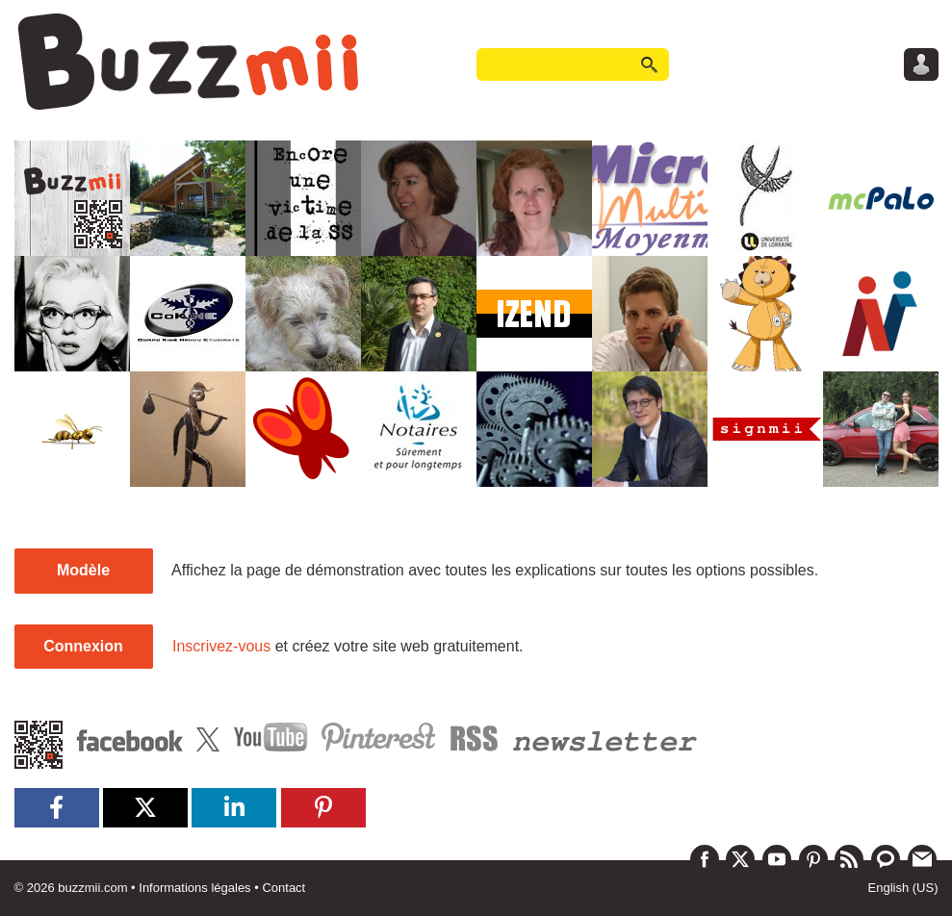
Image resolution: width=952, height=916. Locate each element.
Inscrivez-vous (221, 646)
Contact (283, 887)
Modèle (83, 570)
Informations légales (194, 887)
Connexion (83, 646)
